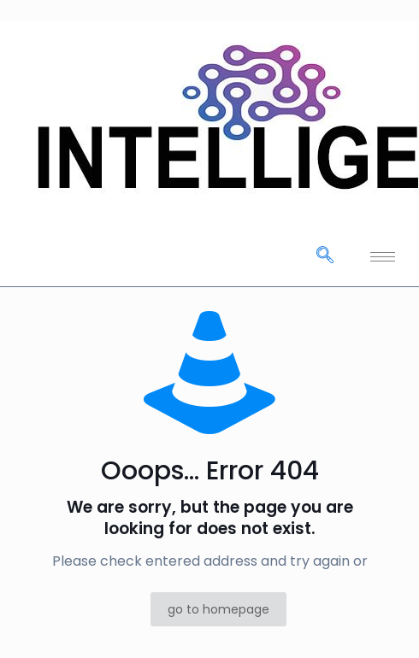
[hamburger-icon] (382, 256)
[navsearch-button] (325, 256)
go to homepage (218, 609)
